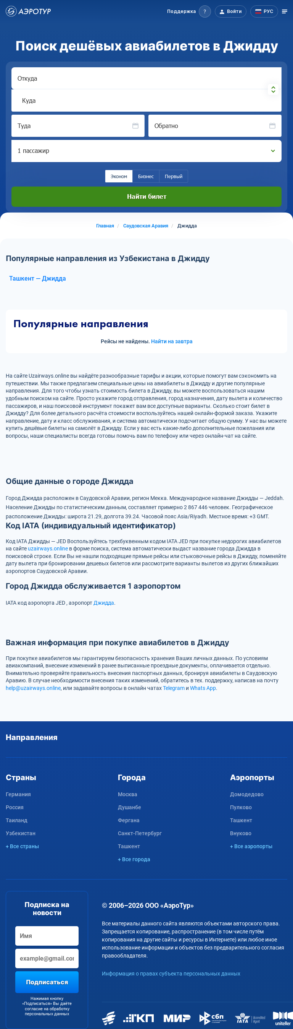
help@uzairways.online (33, 688)
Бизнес (146, 176)
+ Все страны (22, 846)
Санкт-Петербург (140, 833)
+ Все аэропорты (251, 846)
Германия (18, 794)
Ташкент (129, 846)
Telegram (174, 688)
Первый (173, 176)
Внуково (240, 833)
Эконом (119, 176)
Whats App (203, 688)
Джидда (103, 603)
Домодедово (247, 794)
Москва (127, 794)
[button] (189, 11)
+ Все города (134, 859)
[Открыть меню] (284, 11)
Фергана (129, 820)
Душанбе (129, 807)
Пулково (241, 807)
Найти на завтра (172, 341)
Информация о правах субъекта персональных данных (171, 974)
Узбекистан (20, 833)
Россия (15, 807)
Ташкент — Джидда (37, 278)
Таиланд (16, 820)
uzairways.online (48, 548)
